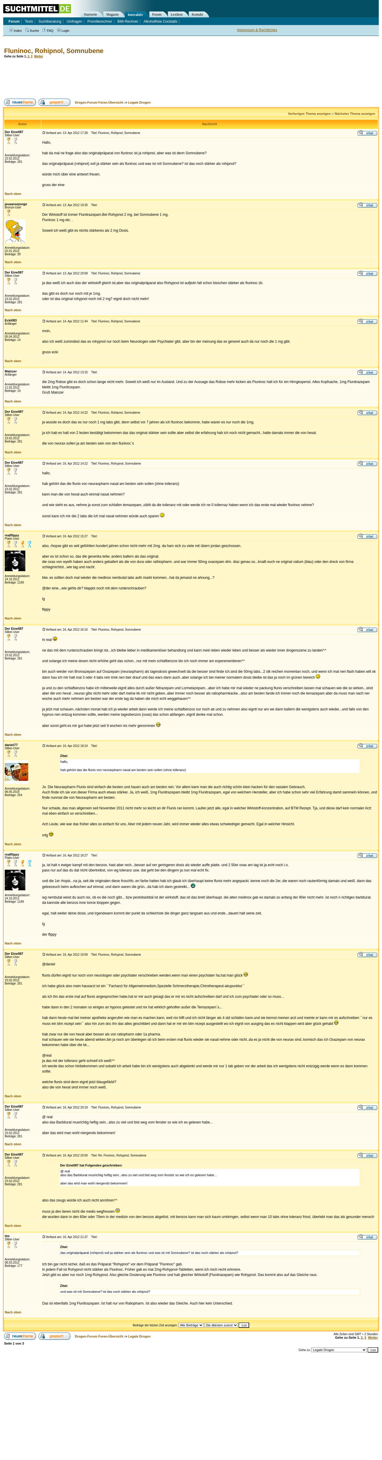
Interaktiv (135, 15)
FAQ (47, 30)
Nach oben (13, 193)
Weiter (38, 56)
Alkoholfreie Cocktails (160, 21)
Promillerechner (99, 21)
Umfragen (74, 21)
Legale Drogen (139, 102)
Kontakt (197, 14)
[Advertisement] (110, 78)
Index (15, 30)
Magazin (112, 14)
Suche (32, 30)
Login (63, 30)
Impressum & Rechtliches (257, 30)
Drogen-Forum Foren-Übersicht (99, 102)
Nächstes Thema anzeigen (355, 113)
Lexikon (177, 14)
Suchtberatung (49, 21)
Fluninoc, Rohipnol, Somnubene (53, 50)
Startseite (90, 14)
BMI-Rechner (128, 21)
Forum (157, 14)
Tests (29, 21)
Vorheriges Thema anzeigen (309, 113)
